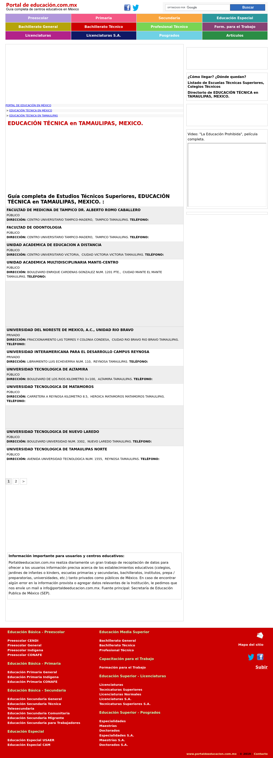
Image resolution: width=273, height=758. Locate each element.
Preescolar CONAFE (24, 655)
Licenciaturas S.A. (103, 35)
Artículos (234, 35)
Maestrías (108, 726)
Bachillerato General (38, 27)
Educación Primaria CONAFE (32, 682)
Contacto (261, 753)
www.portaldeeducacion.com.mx (211, 753)
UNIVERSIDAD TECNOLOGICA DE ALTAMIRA (47, 369)
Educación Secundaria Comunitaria (38, 713)
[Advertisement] (94, 74)
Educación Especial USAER (30, 740)
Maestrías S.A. (112, 740)
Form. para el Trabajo (234, 27)
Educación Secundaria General (34, 699)
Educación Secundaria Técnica (34, 704)
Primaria (104, 18)
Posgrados (169, 35)
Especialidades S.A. (116, 735)
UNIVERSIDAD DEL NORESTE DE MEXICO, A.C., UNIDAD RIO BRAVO (70, 330)
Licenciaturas (38, 35)
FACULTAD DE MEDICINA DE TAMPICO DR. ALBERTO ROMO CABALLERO (74, 210)
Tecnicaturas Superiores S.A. (125, 704)
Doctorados (109, 730)
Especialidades (112, 721)
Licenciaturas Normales (120, 694)
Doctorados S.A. (113, 745)
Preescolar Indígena (25, 650)
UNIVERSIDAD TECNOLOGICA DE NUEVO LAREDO (53, 432)
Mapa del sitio (250, 645)
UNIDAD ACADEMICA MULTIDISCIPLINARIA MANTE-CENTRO (62, 262)
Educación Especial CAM (28, 745)
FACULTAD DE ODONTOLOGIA (34, 227)
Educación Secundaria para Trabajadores (43, 723)
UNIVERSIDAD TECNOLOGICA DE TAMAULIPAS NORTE (57, 449)
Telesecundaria (20, 708)
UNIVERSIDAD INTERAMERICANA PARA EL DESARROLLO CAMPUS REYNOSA (78, 352)
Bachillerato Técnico (103, 27)
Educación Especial (235, 18)
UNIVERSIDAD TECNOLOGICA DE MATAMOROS (50, 387)
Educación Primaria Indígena (33, 677)
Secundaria (169, 18)
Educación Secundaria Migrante (35, 718)
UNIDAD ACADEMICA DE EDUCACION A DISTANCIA (54, 245)
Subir (262, 667)
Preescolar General (24, 645)
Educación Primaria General (32, 672)
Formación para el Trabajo (122, 667)
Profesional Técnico (169, 27)
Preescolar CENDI (22, 641)
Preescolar (38, 18)
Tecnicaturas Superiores (120, 690)
